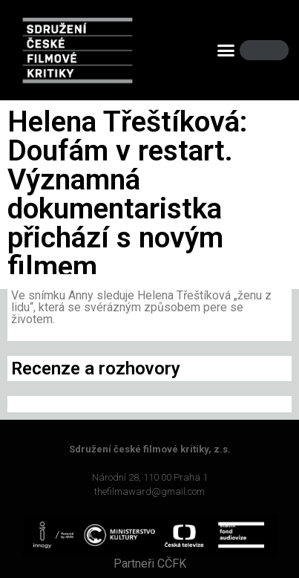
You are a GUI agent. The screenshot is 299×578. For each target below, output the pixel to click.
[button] (226, 50)
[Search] (273, 50)
